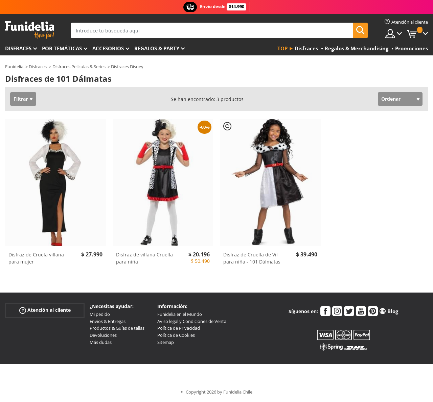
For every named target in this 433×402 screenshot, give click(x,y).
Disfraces (18, 48)
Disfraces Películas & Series (79, 67)
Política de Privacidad (178, 328)
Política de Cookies (176, 335)
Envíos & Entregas (108, 321)
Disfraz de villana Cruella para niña (144, 258)
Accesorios (108, 48)
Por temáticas (62, 48)
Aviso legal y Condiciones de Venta (191, 321)
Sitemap (165, 342)
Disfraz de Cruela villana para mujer (36, 258)
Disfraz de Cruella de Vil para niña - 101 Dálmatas (251, 258)
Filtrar (21, 99)
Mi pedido (100, 314)
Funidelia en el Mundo (179, 314)
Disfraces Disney (127, 67)
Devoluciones (103, 335)
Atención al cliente (45, 310)
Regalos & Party (156, 48)
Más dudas (101, 342)
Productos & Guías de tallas (117, 328)
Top (282, 48)
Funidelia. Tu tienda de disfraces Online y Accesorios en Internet (29, 30)
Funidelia (14, 67)
